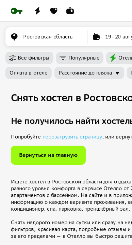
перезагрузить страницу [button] (72, 136)
